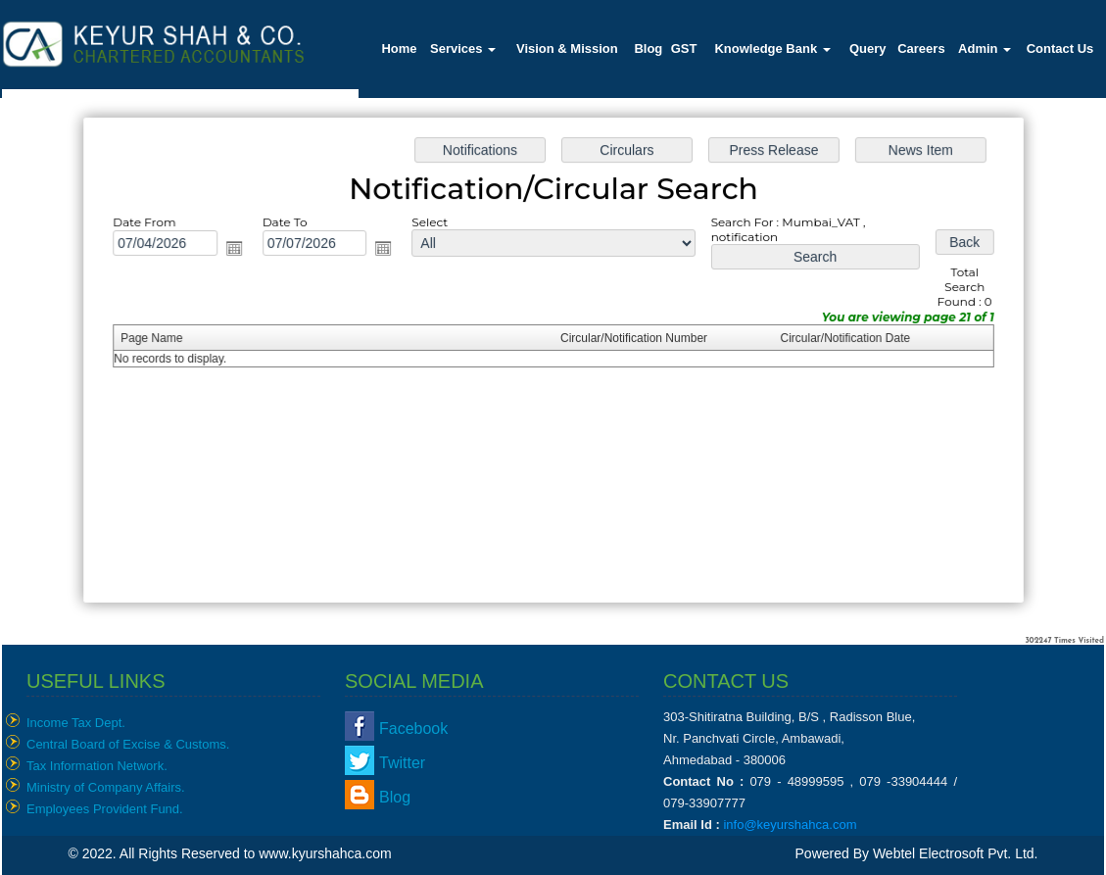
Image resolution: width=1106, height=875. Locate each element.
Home (398, 48)
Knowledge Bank (772, 48)
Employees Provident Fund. (104, 809)
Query (868, 48)
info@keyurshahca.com (789, 824)
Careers (920, 48)
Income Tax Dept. (75, 722)
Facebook (413, 728)
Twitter (402, 762)
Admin (984, 48)
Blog (648, 48)
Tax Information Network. (97, 765)
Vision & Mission (567, 48)
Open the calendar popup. (241, 251)
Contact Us (1060, 48)
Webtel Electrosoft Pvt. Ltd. (955, 853)
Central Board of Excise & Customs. (127, 744)
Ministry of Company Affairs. (105, 787)
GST (684, 48)
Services (463, 48)
